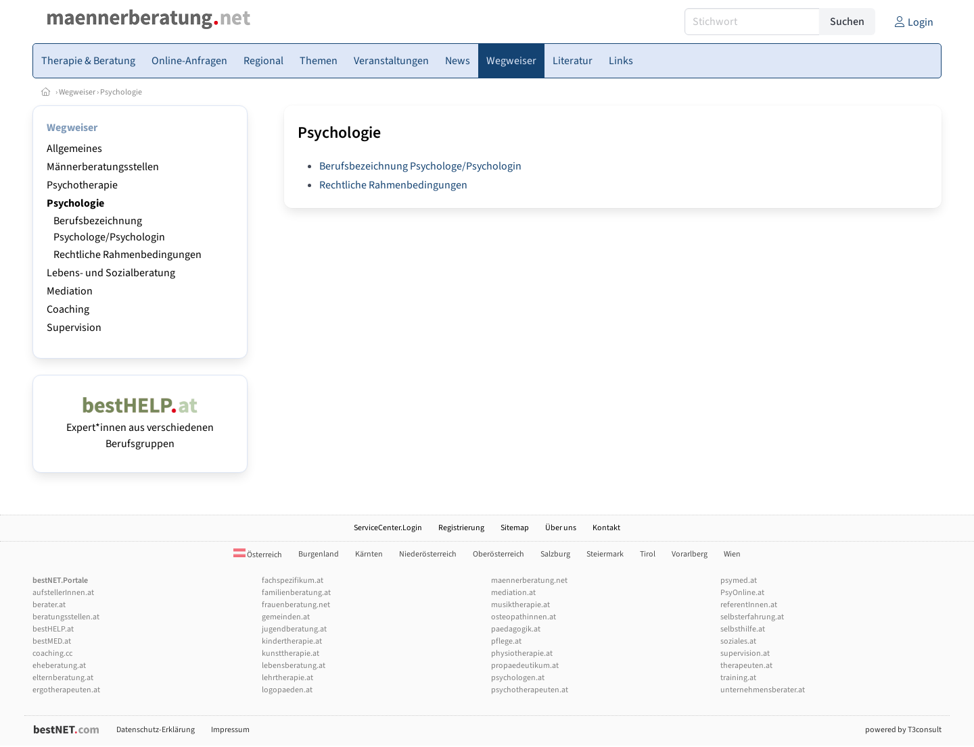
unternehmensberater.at (762, 690)
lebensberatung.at (293, 665)
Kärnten (369, 554)
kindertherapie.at (292, 641)
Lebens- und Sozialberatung (111, 272)
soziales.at (738, 641)
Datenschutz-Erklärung (155, 730)
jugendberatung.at (294, 629)
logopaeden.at (287, 690)
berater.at (49, 605)
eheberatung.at (59, 665)
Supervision (74, 327)
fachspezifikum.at (292, 580)
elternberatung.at (62, 678)
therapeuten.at (746, 665)
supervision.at (745, 653)
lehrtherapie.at (287, 678)
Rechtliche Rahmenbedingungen (127, 254)
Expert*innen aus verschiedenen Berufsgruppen (140, 427)
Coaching (68, 309)
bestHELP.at (53, 629)
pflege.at (506, 641)
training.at (738, 678)
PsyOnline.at (742, 592)
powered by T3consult (903, 730)
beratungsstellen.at (65, 617)
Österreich (257, 555)
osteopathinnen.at (523, 617)
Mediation (70, 291)
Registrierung (461, 528)
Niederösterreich (428, 554)
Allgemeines (74, 148)
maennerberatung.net (529, 580)
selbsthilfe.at (742, 629)
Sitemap (515, 528)
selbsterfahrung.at (752, 617)
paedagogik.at (515, 629)
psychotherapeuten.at (529, 690)
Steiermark (605, 554)
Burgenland (318, 554)
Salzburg (555, 554)
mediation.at (513, 592)
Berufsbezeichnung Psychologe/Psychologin (420, 166)
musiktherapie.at (520, 605)
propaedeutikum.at (525, 665)
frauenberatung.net (296, 605)
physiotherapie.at (522, 653)
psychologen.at (517, 678)
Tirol (647, 554)
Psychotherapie (82, 185)
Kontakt (606, 528)
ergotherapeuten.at (66, 690)
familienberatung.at (296, 592)
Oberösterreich (498, 554)
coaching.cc (52, 653)
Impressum (230, 730)
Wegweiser (77, 92)
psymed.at (738, 580)
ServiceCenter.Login (388, 528)
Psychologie (121, 92)
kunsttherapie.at (290, 653)
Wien (732, 554)
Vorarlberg (690, 554)
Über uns (560, 528)
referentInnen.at (748, 605)
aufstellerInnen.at (63, 592)
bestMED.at (51, 641)
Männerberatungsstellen (103, 166)
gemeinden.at (286, 617)
